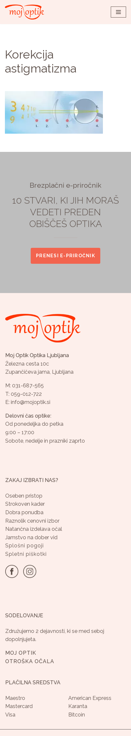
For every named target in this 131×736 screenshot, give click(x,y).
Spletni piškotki (26, 554)
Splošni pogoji (24, 545)
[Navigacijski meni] (118, 12)
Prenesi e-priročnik (65, 255)
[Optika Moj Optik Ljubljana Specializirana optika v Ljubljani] (24, 12)
